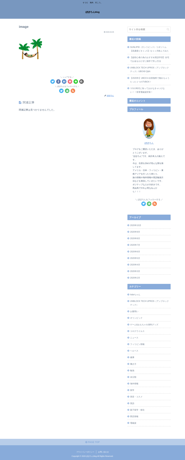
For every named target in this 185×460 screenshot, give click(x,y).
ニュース (134, 337)
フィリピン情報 (137, 344)
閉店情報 (134, 416)
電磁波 (133, 423)
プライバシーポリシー (85, 452)
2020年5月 (135, 258)
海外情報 (134, 383)
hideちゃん (135, 294)
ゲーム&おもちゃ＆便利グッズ (144, 324)
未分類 (133, 377)
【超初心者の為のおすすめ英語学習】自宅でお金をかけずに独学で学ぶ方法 (149, 59)
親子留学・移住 (137, 410)
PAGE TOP (92, 442)
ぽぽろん (149, 143)
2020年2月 (135, 278)
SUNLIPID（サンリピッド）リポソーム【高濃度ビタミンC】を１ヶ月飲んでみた (149, 49)
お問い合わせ (103, 452)
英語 (132, 403)
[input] (149, 29)
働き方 (133, 364)
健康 (132, 357)
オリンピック (136, 318)
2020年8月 (135, 238)
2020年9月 (135, 232)
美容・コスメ (136, 396)
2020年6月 (135, 251)
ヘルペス (134, 351)
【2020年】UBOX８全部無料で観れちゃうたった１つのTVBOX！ (149, 80)
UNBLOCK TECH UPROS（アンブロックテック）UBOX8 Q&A (149, 69)
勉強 (132, 370)
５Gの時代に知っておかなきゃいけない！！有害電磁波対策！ (147, 90)
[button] (168, 29)
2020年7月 (135, 245)
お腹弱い (134, 311)
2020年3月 (135, 271)
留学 (132, 390)
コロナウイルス (137, 331)
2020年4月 (135, 264)
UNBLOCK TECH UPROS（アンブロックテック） (149, 303)
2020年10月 (135, 225)
